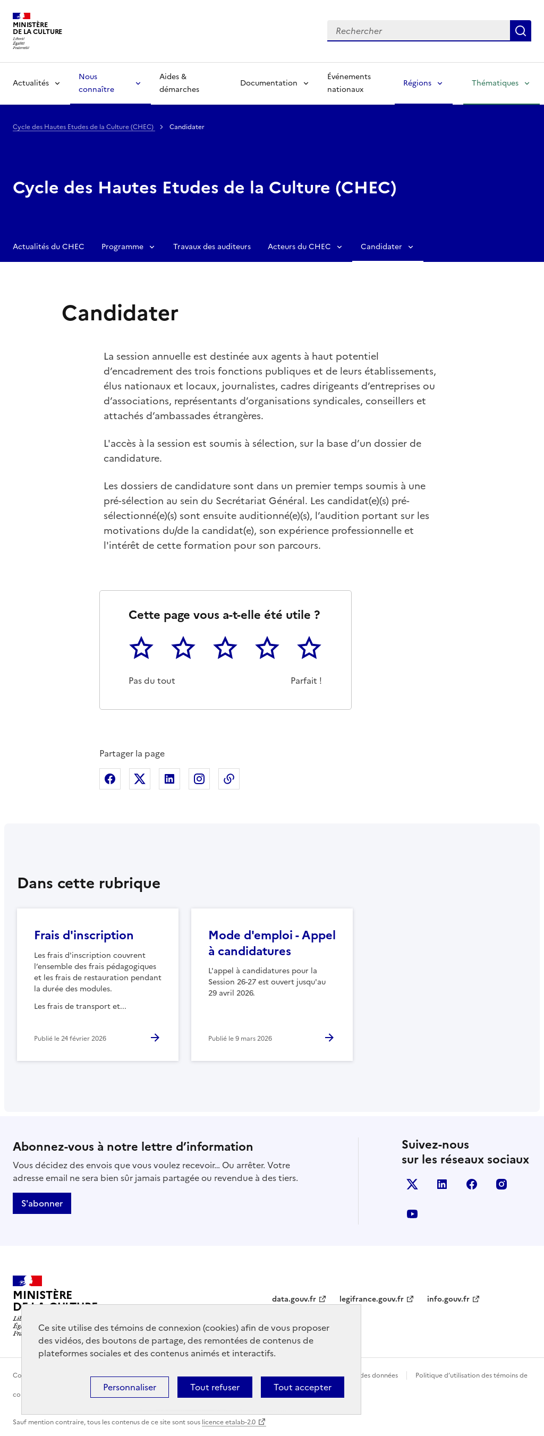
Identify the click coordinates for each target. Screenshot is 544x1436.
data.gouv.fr (294, 1299)
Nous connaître (96, 83)
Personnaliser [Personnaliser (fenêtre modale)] (129, 1387)
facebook (471, 1184)
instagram (501, 1184)
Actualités (31, 83)
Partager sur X (139, 778)
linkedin (442, 1184)
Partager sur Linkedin (169, 778)
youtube (412, 1214)
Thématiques (495, 83)
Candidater (381, 246)
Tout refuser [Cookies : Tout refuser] (215, 1387)
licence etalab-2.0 (229, 1422)
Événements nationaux (349, 83)
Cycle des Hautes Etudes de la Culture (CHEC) (84, 127)
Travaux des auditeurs (212, 246)
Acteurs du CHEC (299, 246)
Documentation (269, 83)
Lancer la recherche (520, 30)
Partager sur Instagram (199, 778)
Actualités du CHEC (48, 246)
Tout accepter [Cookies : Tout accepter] (303, 1387)
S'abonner (42, 1203)
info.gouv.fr (448, 1299)
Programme (122, 246)
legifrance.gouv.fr (371, 1299)
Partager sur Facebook (110, 778)
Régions (417, 83)
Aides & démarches (179, 83)
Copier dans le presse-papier (229, 778)
